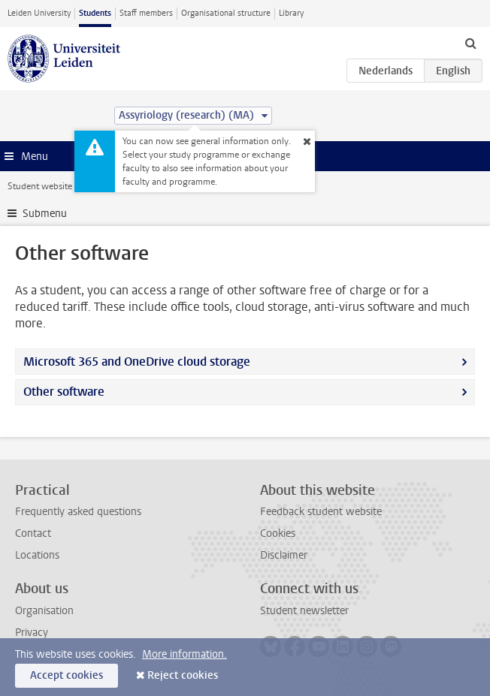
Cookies (277, 533)
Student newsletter (304, 611)
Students (95, 13)
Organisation (44, 611)
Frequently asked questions (78, 512)
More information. (184, 654)
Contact (33, 533)
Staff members (146, 13)
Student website (40, 186)
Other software (63, 391)
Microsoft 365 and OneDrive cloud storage (136, 361)
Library (291, 13)
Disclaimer (283, 555)
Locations (37, 555)
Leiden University (39, 13)
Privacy (31, 632)
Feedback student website (321, 512)
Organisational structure (226, 13)
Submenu (45, 213)
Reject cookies (182, 675)
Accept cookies (66, 675)
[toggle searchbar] (470, 43)
